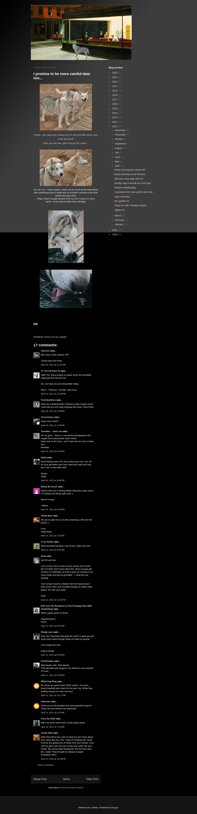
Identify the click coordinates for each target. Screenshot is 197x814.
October (119, 139)
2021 (115, 86)
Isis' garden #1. (122, 201)
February (120, 220)
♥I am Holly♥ (47, 542)
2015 (115, 108)
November (120, 134)
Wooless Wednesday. (125, 187)
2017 (115, 99)
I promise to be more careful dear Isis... (134, 192)
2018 (115, 95)
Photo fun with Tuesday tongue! (130, 205)
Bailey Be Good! (49, 486)
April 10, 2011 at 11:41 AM (53, 364)
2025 (115, 72)
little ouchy (87, 135)
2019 (115, 90)
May (117, 161)
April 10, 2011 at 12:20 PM (53, 394)
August (119, 148)
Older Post (92, 779)
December (120, 130)
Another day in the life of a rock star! (132, 183)
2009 (115, 234)
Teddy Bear (46, 515)
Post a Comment (45, 765)
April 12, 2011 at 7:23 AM (52, 727)
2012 (115, 122)
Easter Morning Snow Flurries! (129, 174)
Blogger (114, 807)
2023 (115, 81)
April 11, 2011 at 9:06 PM (53, 675)
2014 (115, 113)
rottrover (45, 351)
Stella (44, 457)
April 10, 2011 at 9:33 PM (53, 509)
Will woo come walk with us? (128, 178)
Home (66, 779)
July (117, 152)
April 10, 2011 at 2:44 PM (53, 425)
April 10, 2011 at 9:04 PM (53, 480)
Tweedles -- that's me (51, 431)
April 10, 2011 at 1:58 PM (53, 411)
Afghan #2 (119, 210)
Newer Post (40, 779)
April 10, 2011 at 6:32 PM (53, 451)
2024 (115, 77)
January (119, 224)
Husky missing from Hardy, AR (129, 169)
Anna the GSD (48, 718)
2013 (115, 117)
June (117, 157)
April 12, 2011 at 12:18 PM (53, 759)
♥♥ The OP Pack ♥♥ (50, 371)
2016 (115, 104)
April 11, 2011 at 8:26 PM (53, 655)
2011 (115, 126)
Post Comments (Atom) (72, 787)
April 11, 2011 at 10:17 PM (53, 695)
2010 (115, 230)
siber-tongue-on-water (84, 198)
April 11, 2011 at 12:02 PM (53, 600)
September (121, 143)
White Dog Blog (49, 681)
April (117, 166)
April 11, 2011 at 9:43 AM (52, 550)
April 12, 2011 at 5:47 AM (52, 712)
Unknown (45, 701)
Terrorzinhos (47, 417)
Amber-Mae (46, 733)
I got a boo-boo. (122, 196)
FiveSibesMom (48, 400)
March (118, 215)
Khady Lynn (47, 632)
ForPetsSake (47, 661)
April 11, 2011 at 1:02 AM (52, 535)
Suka (43, 556)
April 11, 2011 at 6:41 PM (53, 626)
